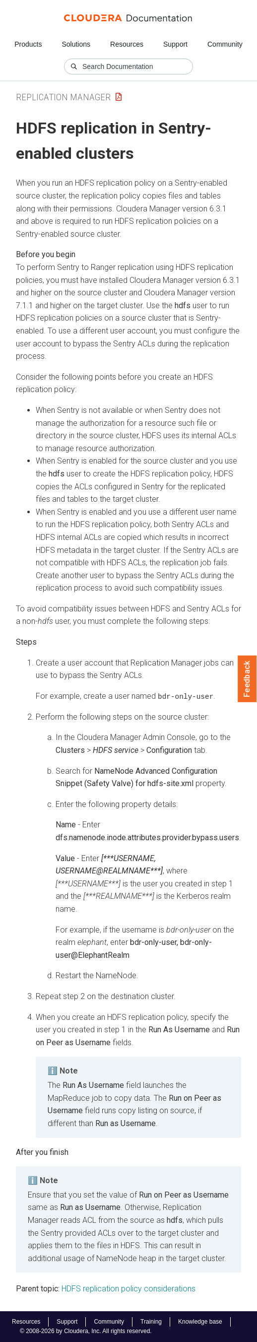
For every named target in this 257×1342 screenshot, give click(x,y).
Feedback (247, 679)
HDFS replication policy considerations (128, 1288)
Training (151, 1321)
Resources (126, 44)
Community (225, 44)
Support (175, 44)
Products (28, 44)
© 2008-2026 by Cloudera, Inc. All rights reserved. (86, 1331)
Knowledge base (200, 1321)
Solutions (76, 44)
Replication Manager (63, 97)
